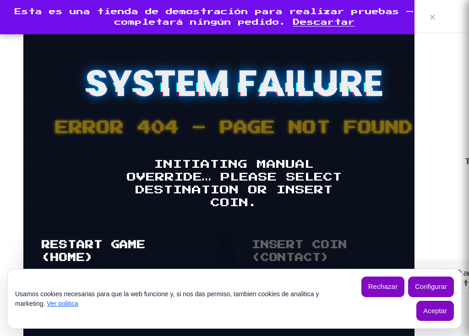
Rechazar (383, 286)
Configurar (431, 286)
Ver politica (62, 303)
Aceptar (435, 311)
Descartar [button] (324, 22)
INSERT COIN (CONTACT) (299, 251)
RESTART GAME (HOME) (94, 251)
